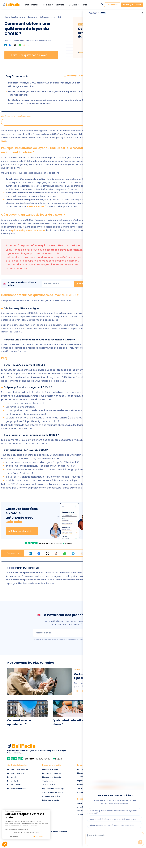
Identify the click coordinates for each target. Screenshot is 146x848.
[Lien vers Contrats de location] (20, 765)
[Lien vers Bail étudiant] (20, 781)
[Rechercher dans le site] (102, 5)
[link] (32, 543)
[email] (58, 284)
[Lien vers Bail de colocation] (20, 785)
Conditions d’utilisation (90, 639)
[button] (29, 45)
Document (32, 17)
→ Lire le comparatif (83, 691)
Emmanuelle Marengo (28, 568)
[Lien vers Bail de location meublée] (20, 769)
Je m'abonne (85, 283)
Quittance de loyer (47, 17)
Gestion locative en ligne (14, 17)
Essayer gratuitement (132, 4)
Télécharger (123, 167)
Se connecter (112, 4)
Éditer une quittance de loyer (31, 55)
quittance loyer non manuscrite (28, 230)
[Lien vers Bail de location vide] (20, 773)
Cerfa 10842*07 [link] (35, 206)
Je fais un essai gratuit (22, 531)
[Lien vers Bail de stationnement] (20, 789)
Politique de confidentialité (66, 639)
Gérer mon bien (123, 135)
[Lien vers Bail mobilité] (20, 777)
